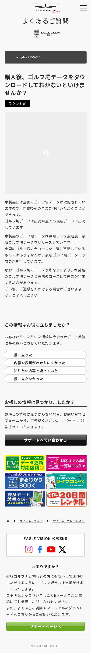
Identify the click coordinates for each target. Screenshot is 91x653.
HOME (8, 520)
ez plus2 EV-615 (31, 521)
